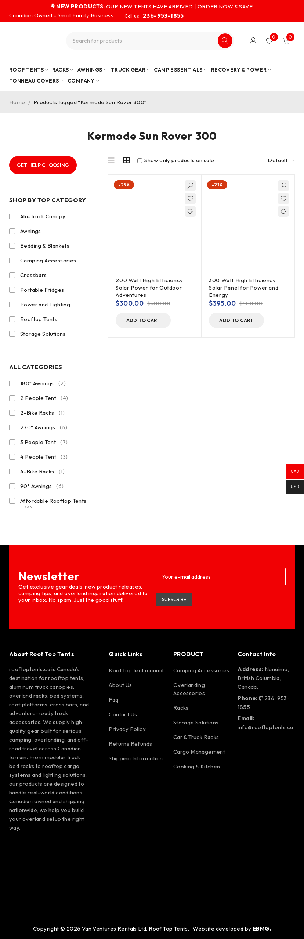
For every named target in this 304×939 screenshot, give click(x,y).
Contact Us (123, 714)
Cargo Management (199, 751)
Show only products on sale (175, 160)
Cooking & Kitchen (196, 766)
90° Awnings (42, 486)
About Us (120, 684)
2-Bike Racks (42, 412)
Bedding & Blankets (44, 245)
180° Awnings (43, 383)
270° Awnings (43, 427)
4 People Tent (44, 457)
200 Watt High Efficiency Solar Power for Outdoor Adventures (149, 287)
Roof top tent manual (136, 670)
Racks (181, 707)
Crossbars (33, 275)
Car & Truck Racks (196, 737)
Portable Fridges (42, 289)
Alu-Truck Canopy (42, 216)
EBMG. (262, 928)
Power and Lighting (45, 304)
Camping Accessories (48, 260)
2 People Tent (44, 398)
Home (17, 102)
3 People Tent (44, 442)
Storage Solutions (43, 333)
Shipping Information (136, 758)
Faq (113, 699)
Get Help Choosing (43, 165)
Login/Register (253, 41)
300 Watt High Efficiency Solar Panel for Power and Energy (243, 287)
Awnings (30, 231)
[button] (143, 320)
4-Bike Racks (42, 471)
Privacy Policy (127, 728)
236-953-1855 (163, 15)
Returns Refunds (130, 743)
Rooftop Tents (38, 319)
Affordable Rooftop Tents (53, 504)
